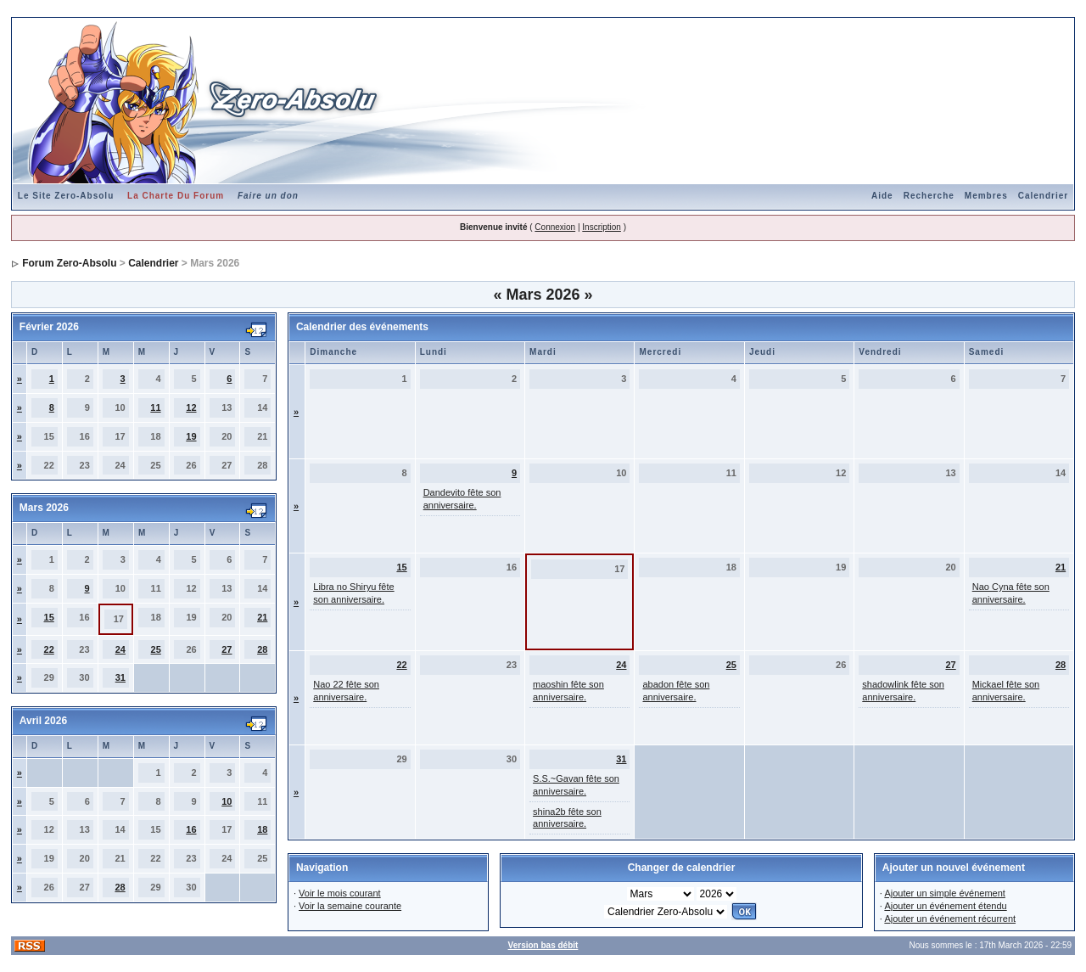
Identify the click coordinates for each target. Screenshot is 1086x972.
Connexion (555, 227)
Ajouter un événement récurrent (950, 918)
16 (191, 829)
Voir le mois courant (340, 893)
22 (49, 649)
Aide (882, 195)
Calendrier (1043, 195)
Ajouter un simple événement (944, 893)
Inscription (601, 227)
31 (120, 677)
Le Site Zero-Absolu (66, 195)
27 (226, 649)
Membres (986, 195)
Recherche (929, 195)
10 (226, 801)
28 (262, 649)
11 (155, 407)
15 (49, 617)
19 (191, 436)
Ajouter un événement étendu (945, 906)
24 (120, 649)
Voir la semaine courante (350, 906)
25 (156, 649)
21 (262, 617)
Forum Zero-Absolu (69, 263)
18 (262, 829)
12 (191, 407)
